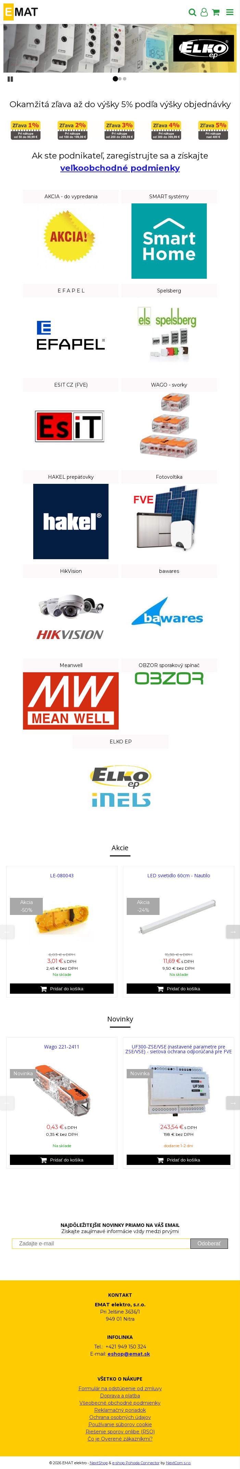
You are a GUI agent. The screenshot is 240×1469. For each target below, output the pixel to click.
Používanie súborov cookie (120, 1424)
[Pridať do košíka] (62, 988)
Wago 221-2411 (61, 1046)
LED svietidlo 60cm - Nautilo (178, 875)
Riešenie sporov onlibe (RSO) (120, 1432)
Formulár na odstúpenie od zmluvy (120, 1388)
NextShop (99, 1462)
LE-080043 (62, 875)
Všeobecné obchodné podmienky (120, 1403)
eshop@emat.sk (129, 1354)
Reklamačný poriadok (120, 1410)
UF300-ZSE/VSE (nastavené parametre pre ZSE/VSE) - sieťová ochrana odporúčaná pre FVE (178, 1049)
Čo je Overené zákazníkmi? (120, 1439)
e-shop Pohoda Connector (136, 1462)
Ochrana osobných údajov (120, 1417)
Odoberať (209, 1243)
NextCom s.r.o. (178, 1462)
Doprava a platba (120, 1396)
